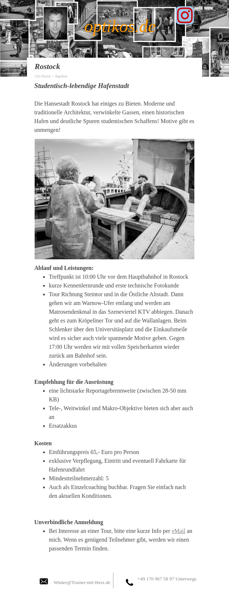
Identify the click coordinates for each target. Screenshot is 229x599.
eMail (178, 531)
